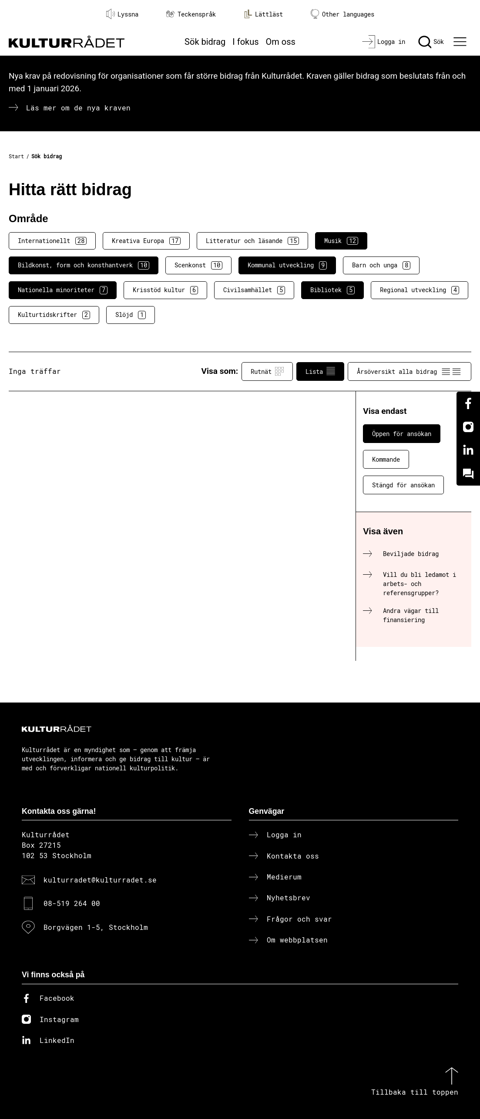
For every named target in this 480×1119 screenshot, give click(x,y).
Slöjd (130, 314)
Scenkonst (198, 265)
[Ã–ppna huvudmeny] (460, 41)
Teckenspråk (191, 14)
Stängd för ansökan (403, 485)
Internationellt (52, 240)
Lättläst (263, 14)
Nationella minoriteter (62, 290)
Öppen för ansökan (401, 434)
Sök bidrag (205, 42)
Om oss (280, 42)
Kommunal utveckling (287, 265)
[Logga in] (383, 42)
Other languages (342, 14)
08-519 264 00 (72, 903)
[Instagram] (468, 427)
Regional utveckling (419, 290)
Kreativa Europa (146, 240)
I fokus (245, 42)
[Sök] (431, 42)
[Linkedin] (468, 450)
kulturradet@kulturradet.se (100, 879)
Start (16, 156)
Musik (341, 240)
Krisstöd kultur (165, 290)
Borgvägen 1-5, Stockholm (96, 927)
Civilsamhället (254, 290)
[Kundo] (468, 474)
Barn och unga (381, 265)
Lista (320, 371)
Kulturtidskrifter (54, 314)
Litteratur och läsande (252, 240)
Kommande (386, 459)
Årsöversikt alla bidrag (409, 371)
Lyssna (122, 14)
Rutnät (267, 371)
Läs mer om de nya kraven (78, 107)
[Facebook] (468, 403)
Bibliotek (332, 290)
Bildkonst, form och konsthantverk (83, 265)
